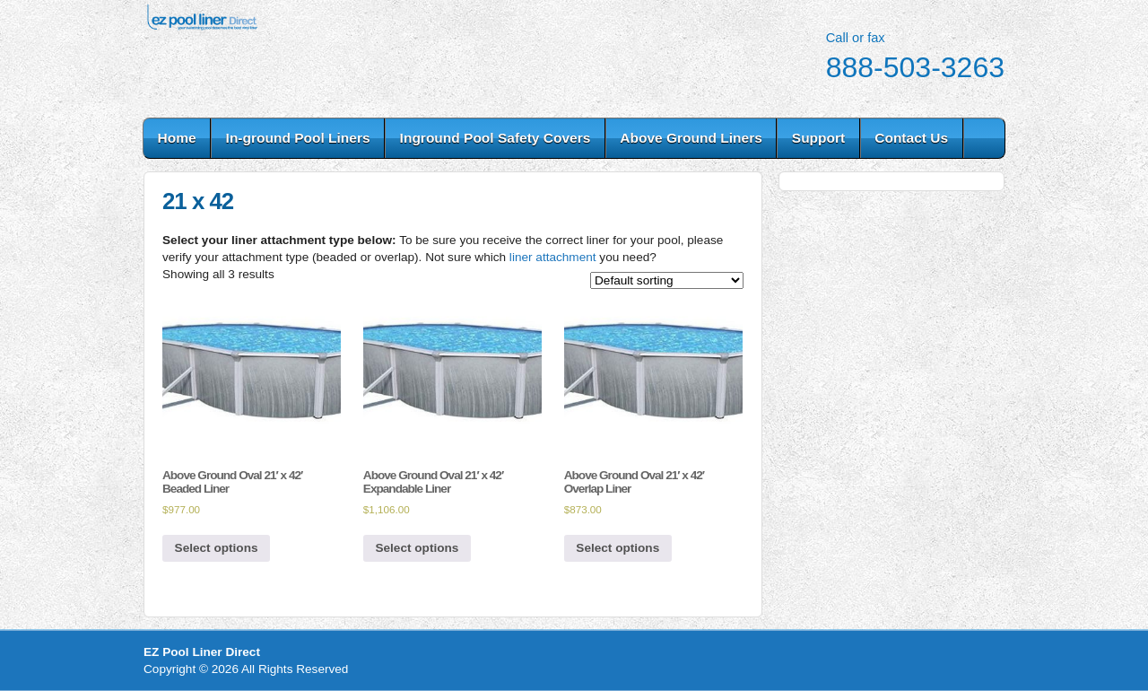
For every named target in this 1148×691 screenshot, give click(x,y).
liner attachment (552, 257)
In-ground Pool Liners (298, 137)
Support (818, 137)
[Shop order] (667, 280)
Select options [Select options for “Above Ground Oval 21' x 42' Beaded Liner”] (216, 548)
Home (177, 137)
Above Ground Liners (690, 137)
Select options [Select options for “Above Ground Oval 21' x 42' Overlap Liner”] (617, 548)
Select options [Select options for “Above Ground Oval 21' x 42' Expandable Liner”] (416, 548)
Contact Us (911, 137)
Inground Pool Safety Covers (495, 137)
